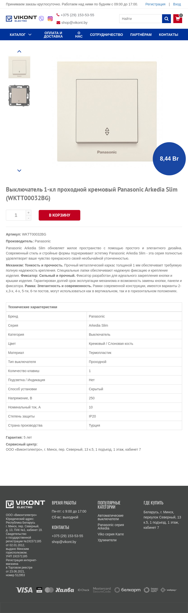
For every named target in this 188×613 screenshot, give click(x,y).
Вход (177, 4)
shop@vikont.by (74, 22)
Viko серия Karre (111, 534)
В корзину (59, 215)
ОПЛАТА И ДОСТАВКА (53, 34)
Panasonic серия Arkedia (111, 526)
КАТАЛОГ (21, 34)
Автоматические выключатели (111, 517)
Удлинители (107, 540)
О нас (78, 34)
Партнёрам (141, 35)
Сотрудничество (106, 35)
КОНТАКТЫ (168, 35)
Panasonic (43, 241)
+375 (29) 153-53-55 (77, 15)
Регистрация (155, 4)
